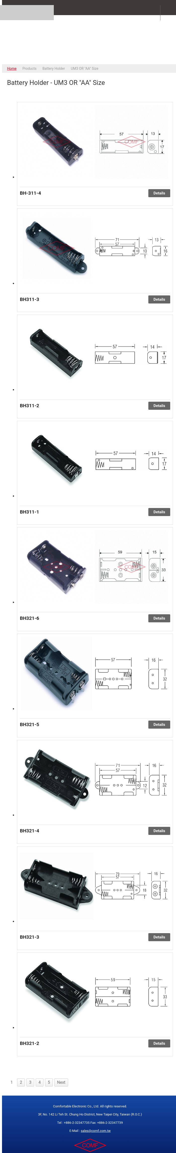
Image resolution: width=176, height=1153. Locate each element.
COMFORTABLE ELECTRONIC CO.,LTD (90, 39)
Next (61, 1082)
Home (12, 68)
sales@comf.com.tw (96, 1131)
